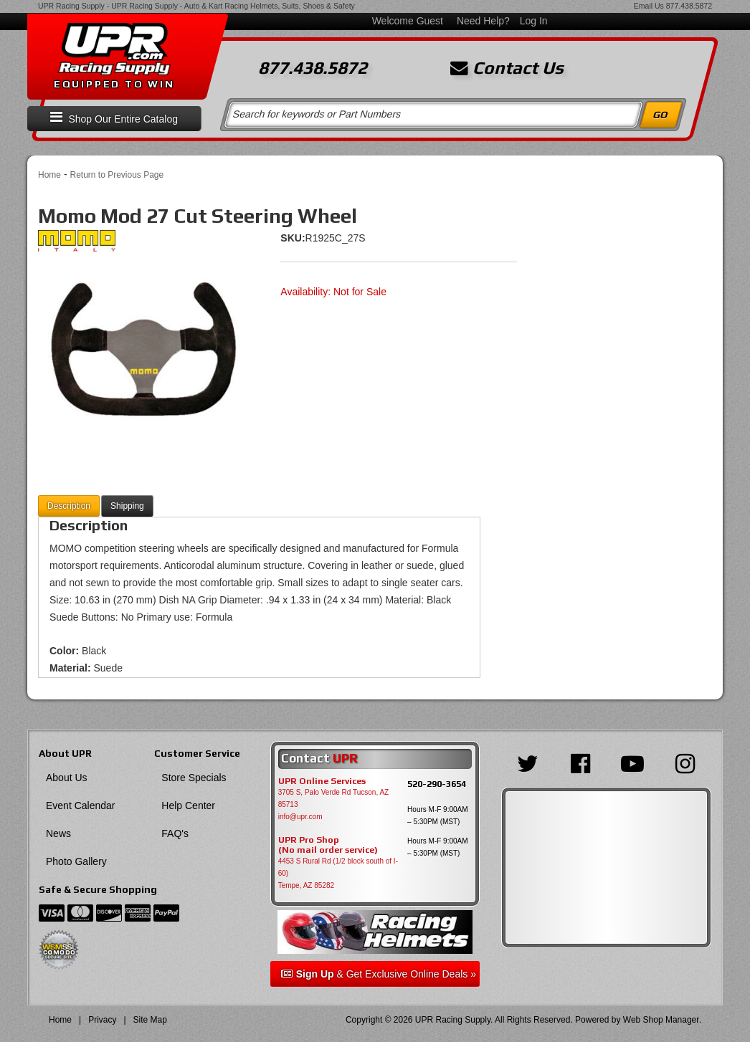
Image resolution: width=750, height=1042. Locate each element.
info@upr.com (300, 817)
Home (49, 175)
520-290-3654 (436, 783)
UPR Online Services (322, 781)
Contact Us (507, 68)
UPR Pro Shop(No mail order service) (328, 845)
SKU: (292, 238)
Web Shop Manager (661, 1020)
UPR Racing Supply (71, 5)
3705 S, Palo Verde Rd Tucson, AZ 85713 (333, 798)
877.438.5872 (689, 5)
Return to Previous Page (116, 175)
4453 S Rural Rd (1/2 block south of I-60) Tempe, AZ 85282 (338, 873)
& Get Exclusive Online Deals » (378, 974)
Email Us (649, 5)
